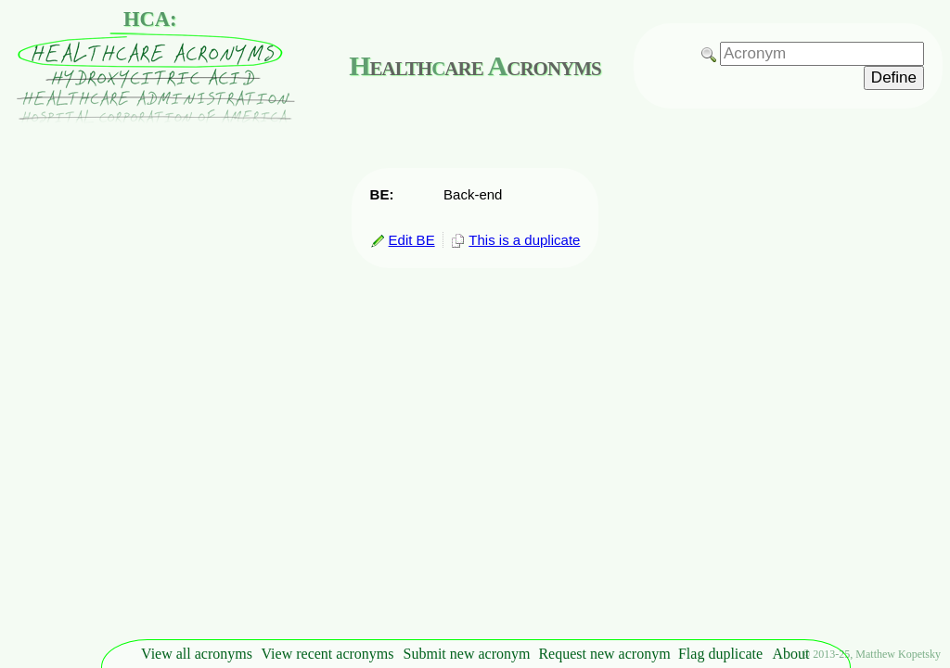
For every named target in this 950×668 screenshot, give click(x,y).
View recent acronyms (328, 654)
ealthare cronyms (474, 65)
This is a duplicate (515, 240)
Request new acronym (604, 654)
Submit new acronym (467, 654)
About (791, 654)
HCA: (150, 19)
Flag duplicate (720, 654)
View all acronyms (196, 654)
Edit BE (402, 240)
